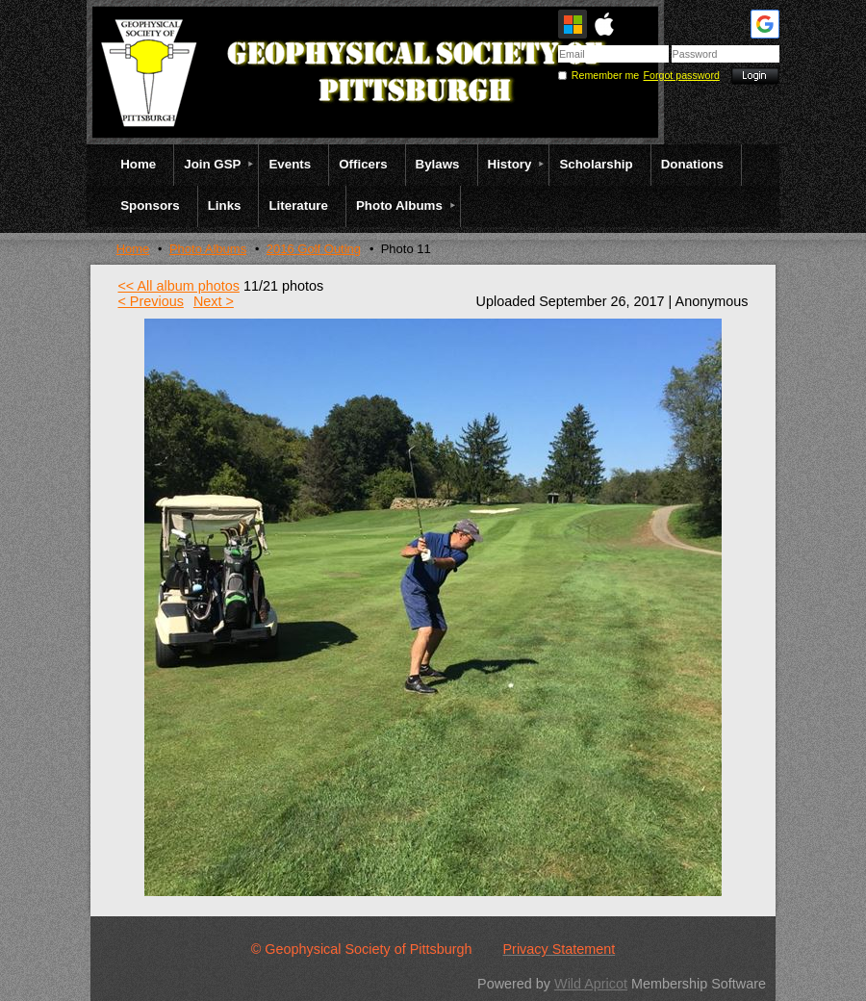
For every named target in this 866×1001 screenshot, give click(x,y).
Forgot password (682, 75)
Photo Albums (207, 249)
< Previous (150, 301)
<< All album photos (178, 286)
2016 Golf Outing (314, 249)
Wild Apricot (590, 983)
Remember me (605, 75)
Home (133, 249)
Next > (213, 301)
